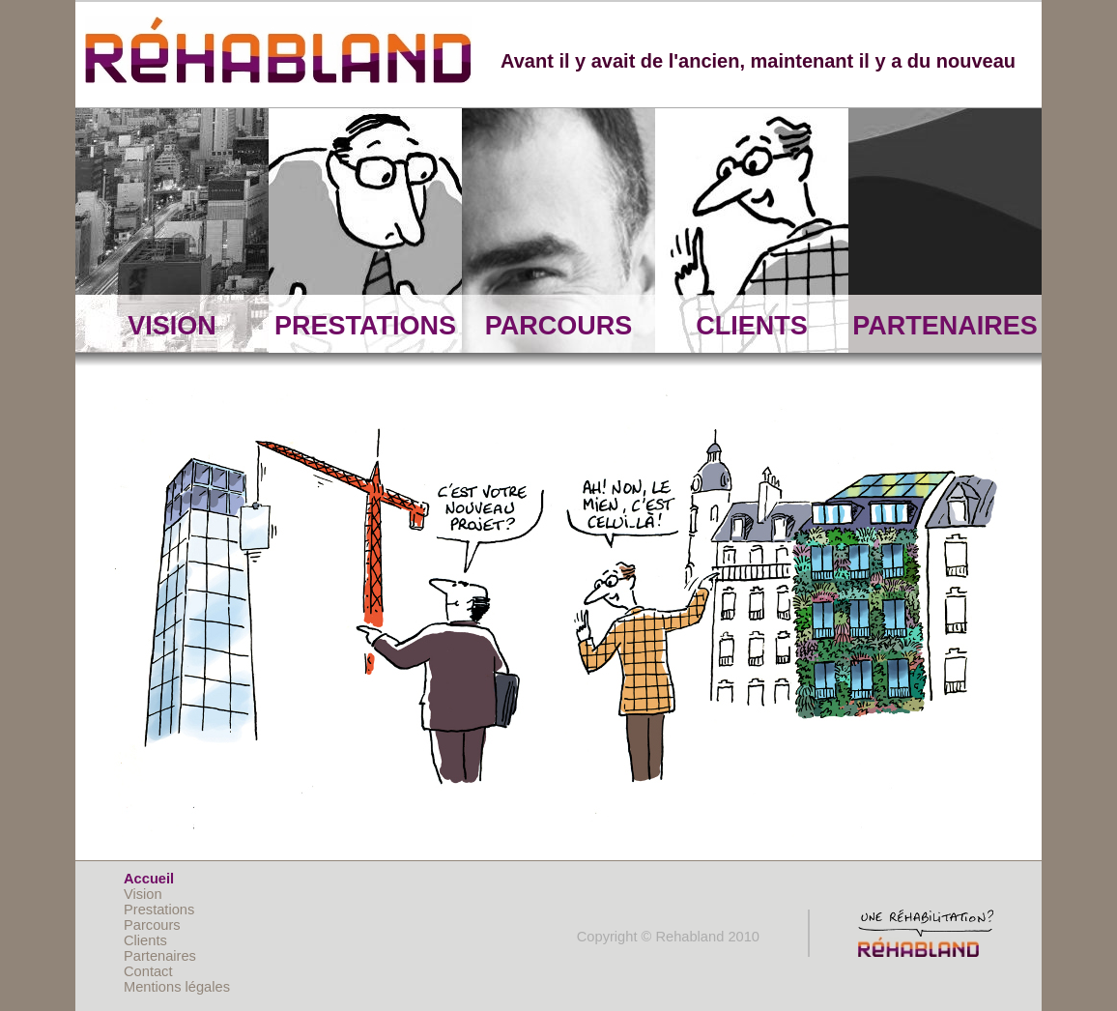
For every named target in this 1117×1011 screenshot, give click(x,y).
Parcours (152, 925)
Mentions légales (177, 987)
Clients (145, 940)
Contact (148, 971)
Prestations (159, 909)
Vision (143, 894)
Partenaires (160, 956)
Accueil (149, 878)
